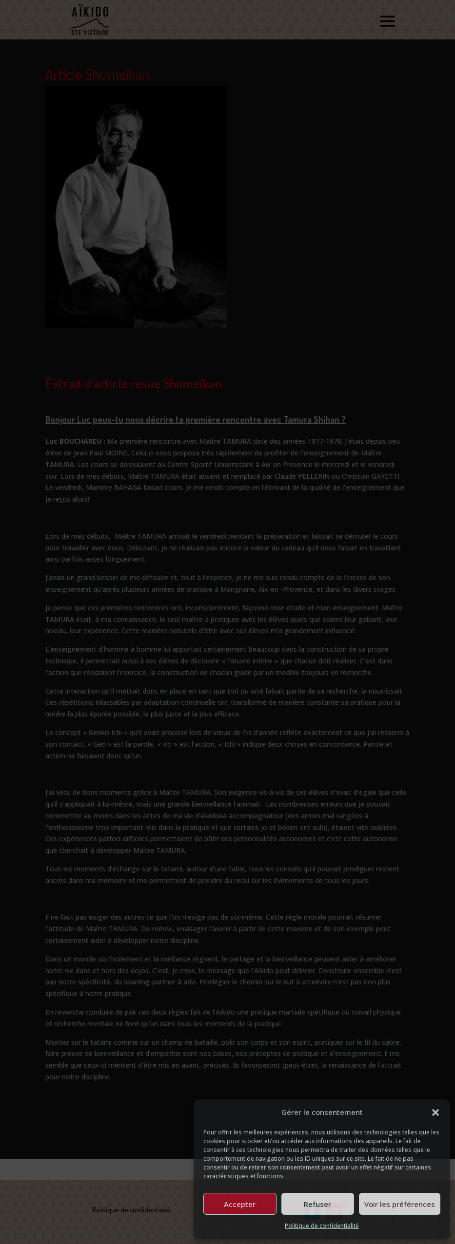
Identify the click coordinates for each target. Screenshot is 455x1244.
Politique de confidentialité (322, 1226)
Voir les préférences (399, 1204)
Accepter (240, 1204)
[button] (435, 1112)
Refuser (317, 1204)
